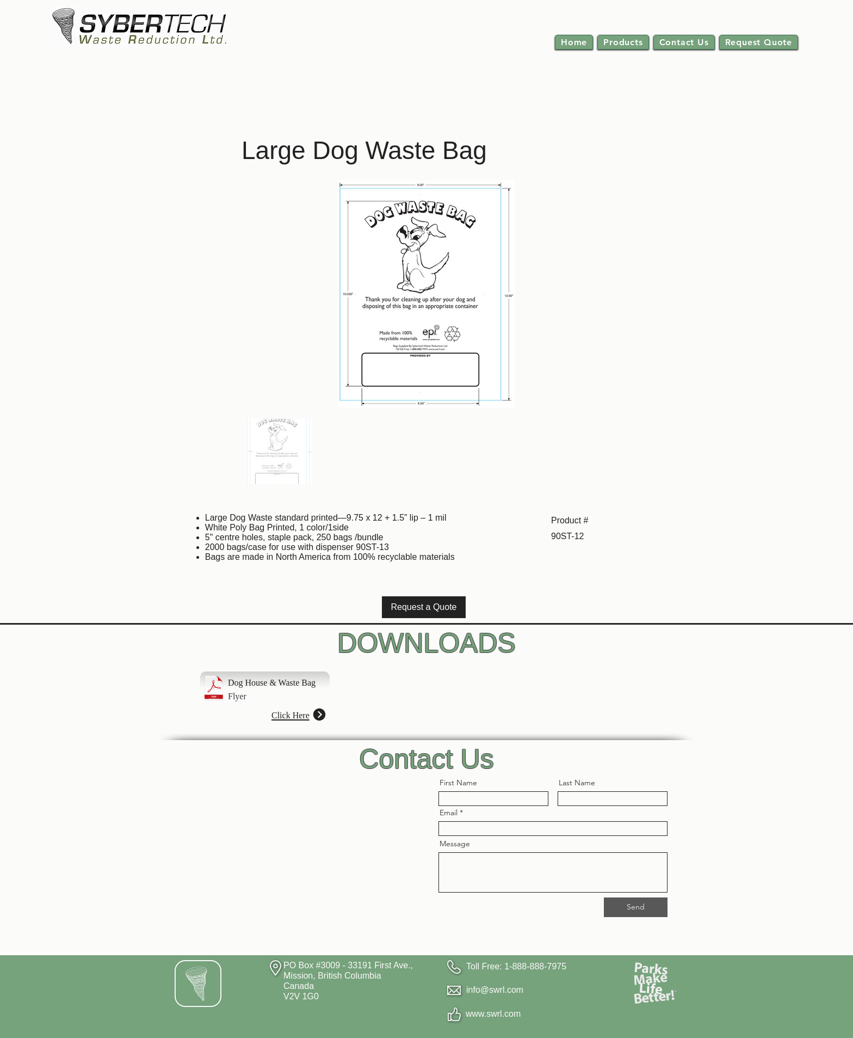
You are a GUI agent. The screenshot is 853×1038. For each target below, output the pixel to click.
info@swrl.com (494, 989)
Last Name (577, 782)
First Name (458, 782)
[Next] (319, 714)
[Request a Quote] (424, 607)
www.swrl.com (493, 1013)
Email (449, 812)
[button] (622, 42)
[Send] (635, 907)
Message (455, 843)
